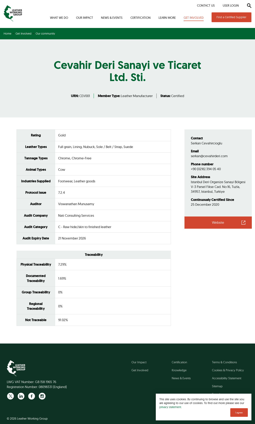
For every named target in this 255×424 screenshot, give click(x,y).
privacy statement (170, 407)
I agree (239, 412)
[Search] (249, 5)
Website (218, 222)
